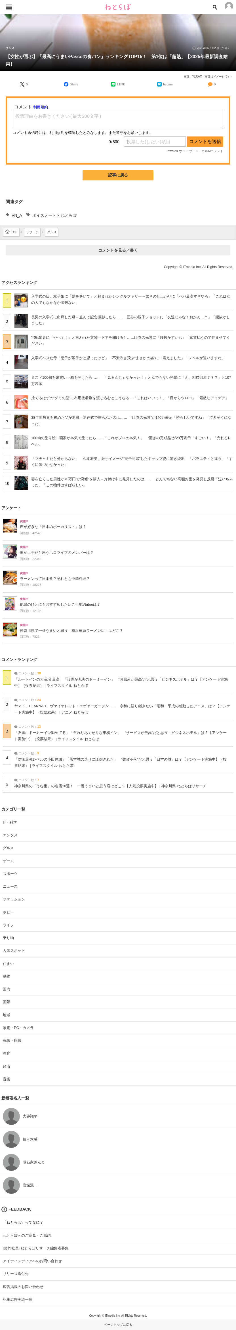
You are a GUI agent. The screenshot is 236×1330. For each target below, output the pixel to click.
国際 (6, 1002)
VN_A (17, 215)
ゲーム (8, 861)
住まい (8, 963)
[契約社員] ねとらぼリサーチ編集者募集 (36, 1248)
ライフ (8, 925)
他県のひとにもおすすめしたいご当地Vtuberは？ (60, 605)
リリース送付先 (16, 1274)
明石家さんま (34, 1162)
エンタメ (10, 835)
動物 (6, 976)
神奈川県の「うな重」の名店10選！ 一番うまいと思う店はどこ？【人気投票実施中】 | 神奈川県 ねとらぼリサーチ (110, 786)
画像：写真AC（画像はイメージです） (208, 76)
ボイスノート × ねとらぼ (54, 215)
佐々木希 (30, 1139)
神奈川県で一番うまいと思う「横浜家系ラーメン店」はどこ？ (71, 631)
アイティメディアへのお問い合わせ (32, 1261)
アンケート (11, 508)
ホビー (8, 912)
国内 (6, 989)
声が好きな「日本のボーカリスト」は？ (53, 527)
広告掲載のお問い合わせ (23, 1287)
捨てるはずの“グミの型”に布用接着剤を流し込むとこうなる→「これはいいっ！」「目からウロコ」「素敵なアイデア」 (130, 398)
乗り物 (8, 938)
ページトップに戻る (118, 1324)
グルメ (10, 48)
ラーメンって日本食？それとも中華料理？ (55, 579)
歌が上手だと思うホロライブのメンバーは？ (57, 553)
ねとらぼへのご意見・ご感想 (27, 1235)
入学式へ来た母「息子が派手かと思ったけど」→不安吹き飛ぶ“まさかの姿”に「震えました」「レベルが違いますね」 (128, 358)
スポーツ (10, 874)
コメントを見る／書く (118, 250)
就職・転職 (12, 1040)
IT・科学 (10, 822)
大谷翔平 (30, 1116)
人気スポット (14, 950)
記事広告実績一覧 (17, 1299)
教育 (6, 1053)
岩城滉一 (30, 1185)
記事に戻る (118, 175)
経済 (6, 1066)
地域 (6, 1015)
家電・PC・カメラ (18, 1028)
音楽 (6, 1079)
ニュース (10, 886)
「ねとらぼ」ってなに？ (23, 1222)
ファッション (14, 899)
